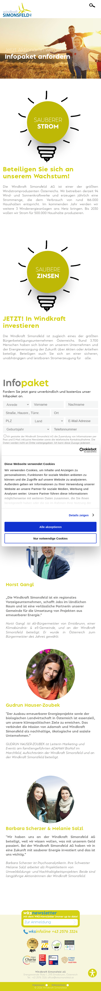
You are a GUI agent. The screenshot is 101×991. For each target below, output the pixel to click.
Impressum (40, 985)
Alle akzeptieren (50, 527)
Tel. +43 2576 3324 (37, 978)
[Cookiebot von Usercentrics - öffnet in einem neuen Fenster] (79, 450)
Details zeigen (79, 515)
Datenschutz (60, 985)
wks (50, 931)
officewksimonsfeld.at (61, 978)
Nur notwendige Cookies (50, 538)
